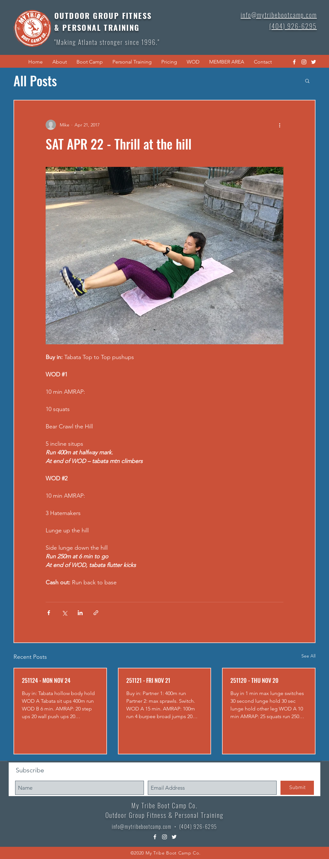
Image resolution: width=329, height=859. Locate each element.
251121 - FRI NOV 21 (148, 680)
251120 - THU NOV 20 (254, 680)
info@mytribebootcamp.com (141, 826)
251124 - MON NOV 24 (46, 680)
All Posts (35, 81)
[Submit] (297, 788)
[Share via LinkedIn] (80, 613)
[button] (60, 62)
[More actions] (279, 125)
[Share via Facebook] (49, 613)
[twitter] (313, 62)
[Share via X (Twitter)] (64, 613)
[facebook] (294, 62)
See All (308, 656)
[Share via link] (96, 613)
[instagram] (304, 62)
